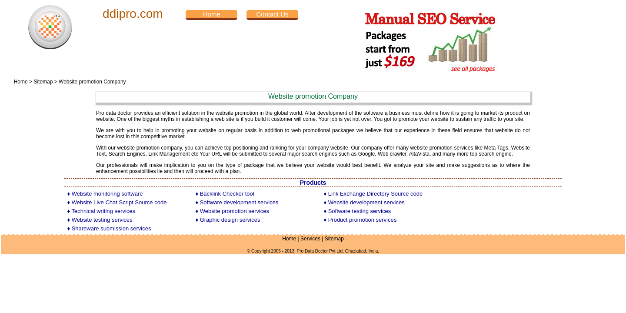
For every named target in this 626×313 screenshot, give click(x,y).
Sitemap (43, 82)
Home (21, 82)
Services (310, 239)
